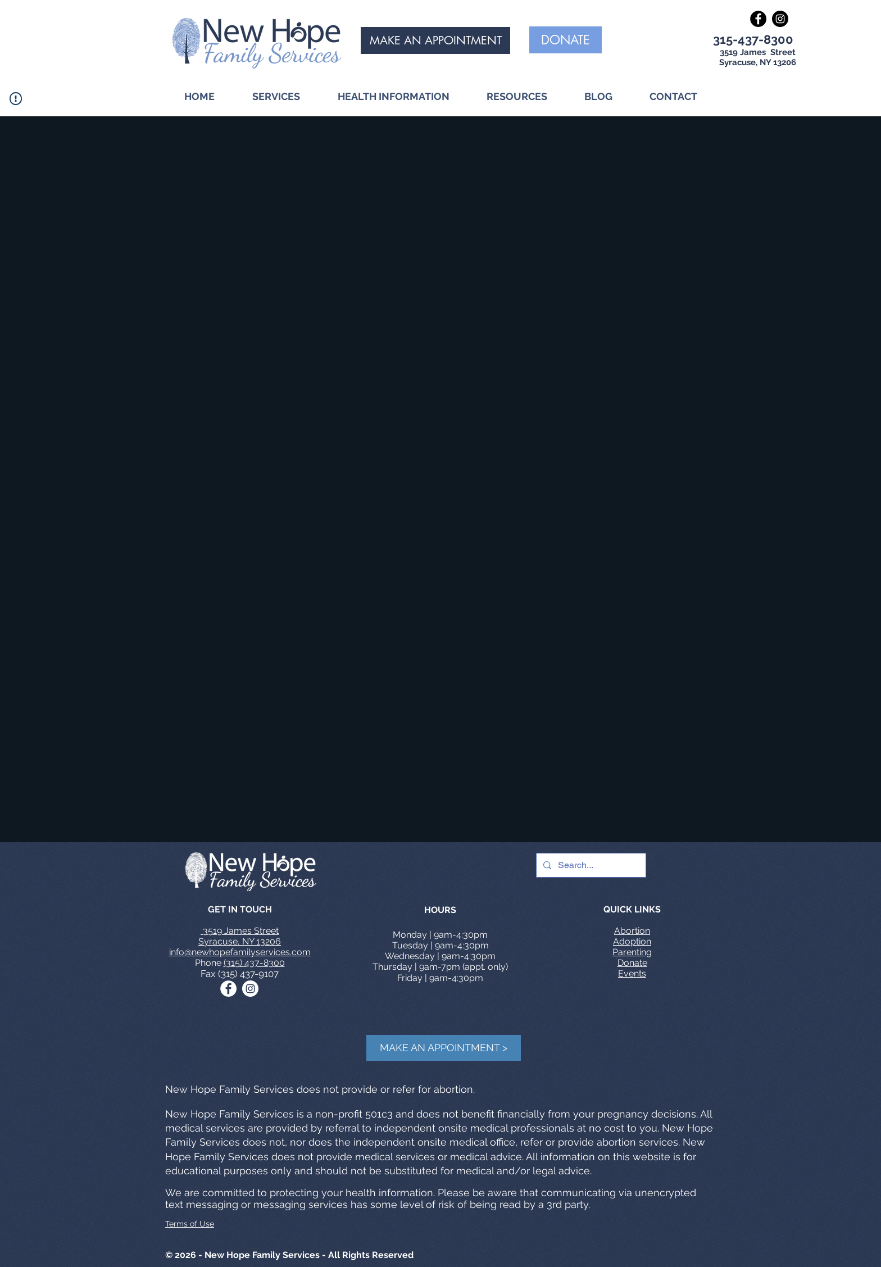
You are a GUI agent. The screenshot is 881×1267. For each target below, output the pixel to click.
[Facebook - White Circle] (228, 988)
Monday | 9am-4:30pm (440, 934)
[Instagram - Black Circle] (780, 19)
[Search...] (590, 865)
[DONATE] (565, 39)
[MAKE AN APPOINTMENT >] (443, 1048)
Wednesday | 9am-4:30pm (440, 956)
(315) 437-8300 (254, 962)
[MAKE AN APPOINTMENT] (435, 40)
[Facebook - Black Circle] (758, 19)
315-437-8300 (753, 39)
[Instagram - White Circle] (250, 988)
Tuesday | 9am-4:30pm (440, 945)
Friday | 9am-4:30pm (440, 978)
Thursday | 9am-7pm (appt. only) (440, 966)
